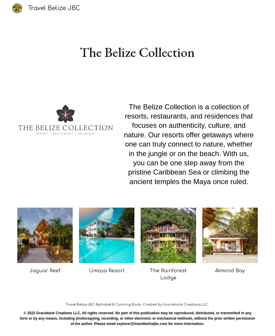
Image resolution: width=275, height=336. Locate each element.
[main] (137, 52)
